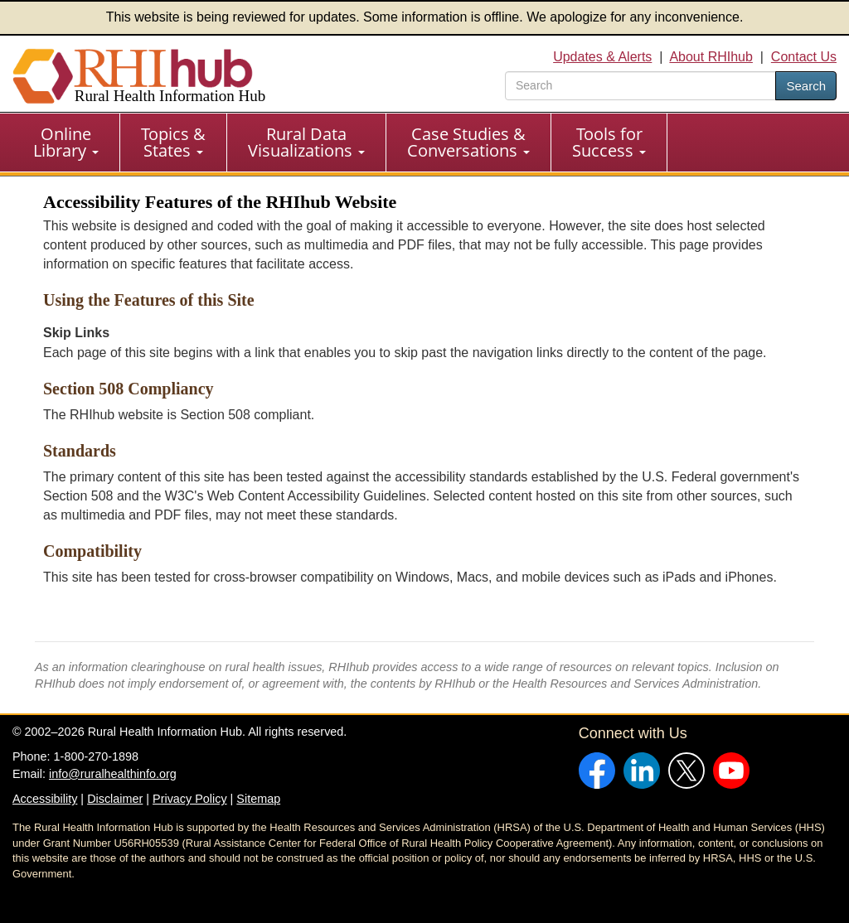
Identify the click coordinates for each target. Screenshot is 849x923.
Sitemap (258, 798)
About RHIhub (711, 57)
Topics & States (173, 142)
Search (806, 86)
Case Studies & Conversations (468, 142)
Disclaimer (115, 798)
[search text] (640, 85)
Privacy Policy (190, 798)
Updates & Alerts (602, 57)
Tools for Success (609, 142)
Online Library (66, 142)
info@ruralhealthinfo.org (113, 773)
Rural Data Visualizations (306, 142)
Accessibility (44, 798)
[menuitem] (66, 143)
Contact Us (804, 57)
